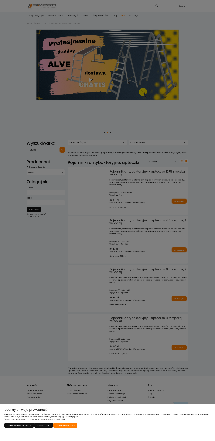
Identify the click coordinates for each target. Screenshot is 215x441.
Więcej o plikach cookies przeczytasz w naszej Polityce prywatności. (34, 419)
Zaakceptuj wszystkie (65, 425)
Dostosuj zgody (43, 425)
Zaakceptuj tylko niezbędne (19, 425)
